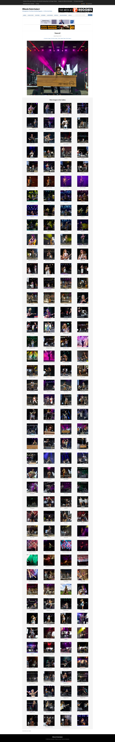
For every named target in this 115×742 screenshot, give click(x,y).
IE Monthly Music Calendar (28, 3)
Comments (89, 3)
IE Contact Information (78, 1)
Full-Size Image (54, 38)
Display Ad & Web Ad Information (65, 1)
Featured (37, 15)
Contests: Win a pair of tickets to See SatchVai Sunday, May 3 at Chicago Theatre (40, 1)
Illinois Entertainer (31, 9)
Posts (83, 3)
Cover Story (31, 15)
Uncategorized (63, 15)
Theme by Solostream (65, 739)
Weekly (70, 15)
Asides (24, 15)
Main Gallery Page (61, 38)
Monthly (56, 15)
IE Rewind (43, 15)
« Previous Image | (47, 38)
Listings (37, 3)
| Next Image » (68, 38)
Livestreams (50, 15)
